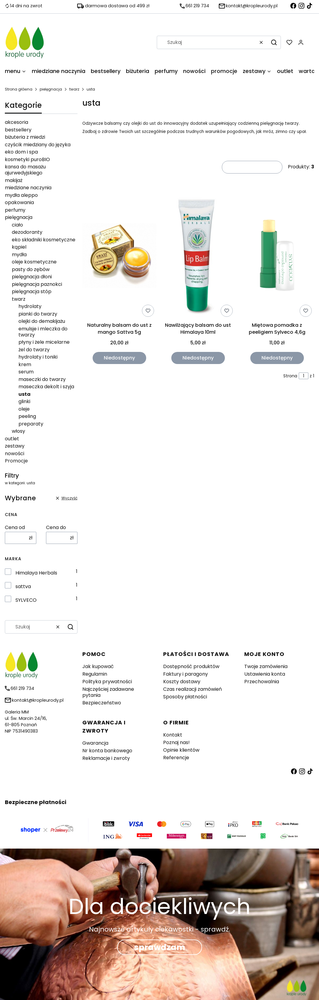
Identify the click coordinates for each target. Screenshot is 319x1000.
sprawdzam (159, 947)
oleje (24, 409)
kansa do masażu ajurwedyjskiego (25, 169)
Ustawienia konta (264, 674)
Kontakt (172, 734)
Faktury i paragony (185, 674)
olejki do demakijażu (41, 321)
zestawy (15, 445)
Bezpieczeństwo (101, 702)
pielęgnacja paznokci (37, 284)
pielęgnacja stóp (31, 291)
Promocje (16, 460)
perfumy (15, 210)
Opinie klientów (181, 750)
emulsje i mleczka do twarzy (42, 331)
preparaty (30, 423)
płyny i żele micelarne (44, 342)
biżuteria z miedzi (25, 137)
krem (24, 364)
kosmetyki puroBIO (27, 159)
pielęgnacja (51, 89)
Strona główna (18, 89)
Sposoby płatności (185, 696)
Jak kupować (98, 666)
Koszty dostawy (181, 681)
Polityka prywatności (107, 681)
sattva (23, 587)
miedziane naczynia (28, 187)
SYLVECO (26, 600)
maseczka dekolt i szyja (46, 386)
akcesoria (16, 122)
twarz (74, 89)
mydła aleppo (21, 195)
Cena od (15, 528)
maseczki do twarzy (42, 379)
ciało (17, 224)
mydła (19, 254)
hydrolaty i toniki (38, 356)
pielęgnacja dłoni (32, 276)
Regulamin (94, 674)
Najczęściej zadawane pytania (108, 692)
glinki (24, 401)
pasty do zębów (31, 269)
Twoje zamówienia (266, 666)
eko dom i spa (21, 151)
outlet (12, 438)
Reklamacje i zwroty (106, 758)
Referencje (176, 757)
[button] (273, 42)
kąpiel (19, 246)
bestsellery (18, 129)
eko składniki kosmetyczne (43, 239)
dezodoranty (27, 232)
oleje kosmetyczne (34, 261)
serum (26, 371)
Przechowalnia (261, 681)
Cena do (56, 528)
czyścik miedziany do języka (38, 144)
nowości (14, 453)
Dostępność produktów (191, 666)
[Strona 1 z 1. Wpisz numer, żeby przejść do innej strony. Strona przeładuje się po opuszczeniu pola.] (303, 376)
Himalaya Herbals (36, 573)
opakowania (19, 202)
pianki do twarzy (37, 313)
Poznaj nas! (176, 742)
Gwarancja (95, 743)
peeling (27, 416)
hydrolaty (29, 306)
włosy (18, 431)
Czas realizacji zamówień (192, 689)
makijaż (13, 180)
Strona (290, 376)
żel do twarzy (34, 349)
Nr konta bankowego (107, 750)
